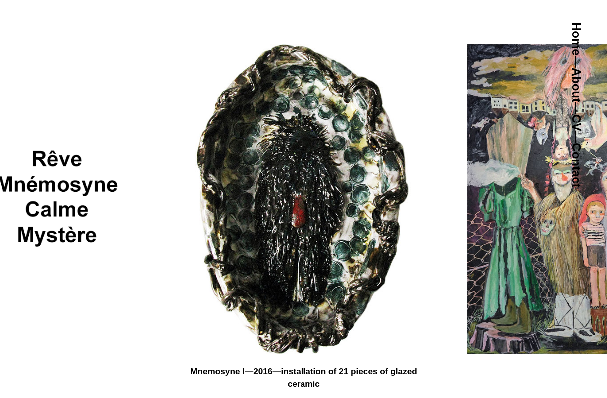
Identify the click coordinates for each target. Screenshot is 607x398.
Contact (576, 165)
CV (576, 122)
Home (576, 39)
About (576, 85)
